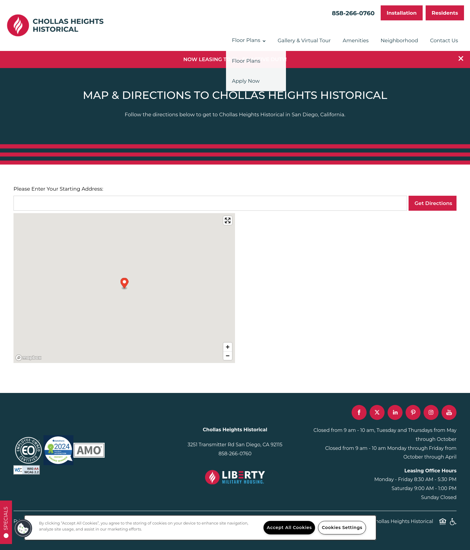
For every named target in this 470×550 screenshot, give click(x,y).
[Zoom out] (227, 355)
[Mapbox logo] (28, 357)
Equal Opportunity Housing (442, 524)
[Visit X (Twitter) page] (377, 412)
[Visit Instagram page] (431, 412)
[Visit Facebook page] (359, 412)
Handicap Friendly (453, 524)
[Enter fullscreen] (227, 220)
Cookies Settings (342, 527)
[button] (461, 58)
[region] (200, 527)
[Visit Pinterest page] (413, 412)
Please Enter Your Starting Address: (58, 189)
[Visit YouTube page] (449, 412)
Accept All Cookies (289, 527)
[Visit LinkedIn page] (395, 412)
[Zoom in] (227, 347)
